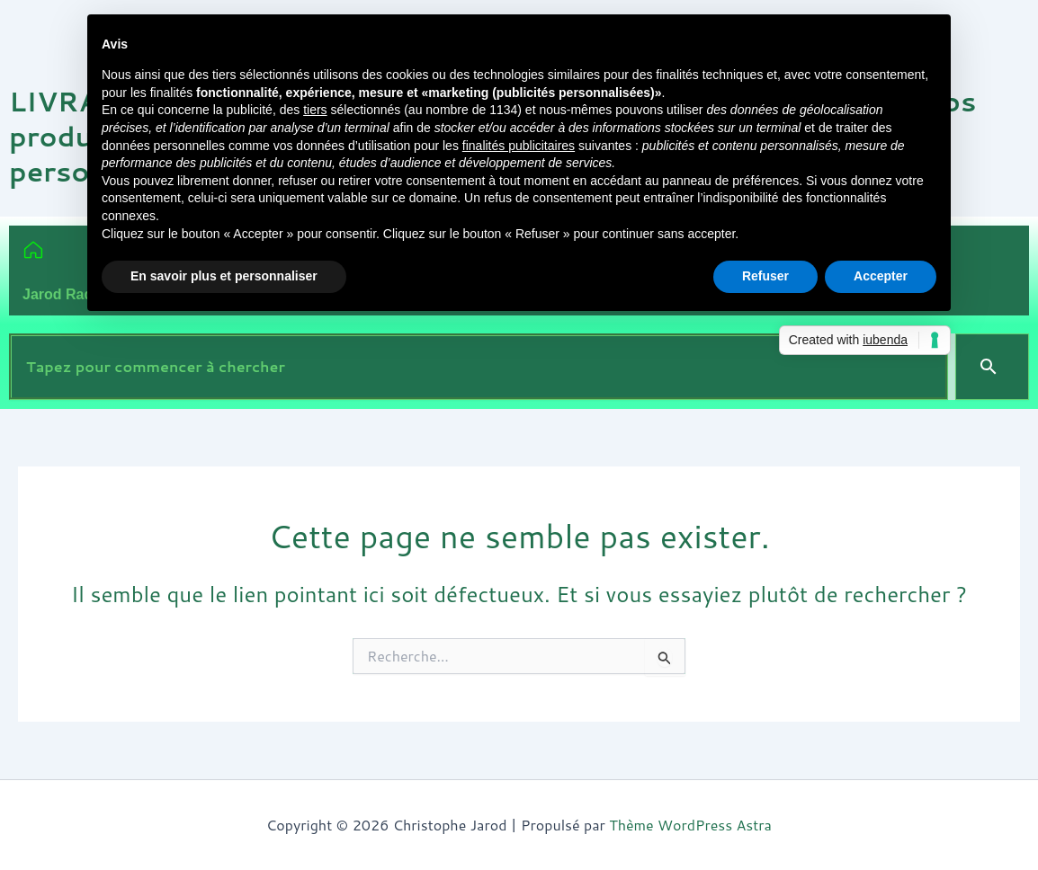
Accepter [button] (881, 276)
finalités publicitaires (518, 145)
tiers (315, 109)
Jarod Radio (63, 294)
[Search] (992, 366)
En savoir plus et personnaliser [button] (224, 276)
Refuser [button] (765, 276)
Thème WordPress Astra (690, 824)
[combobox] (478, 366)
